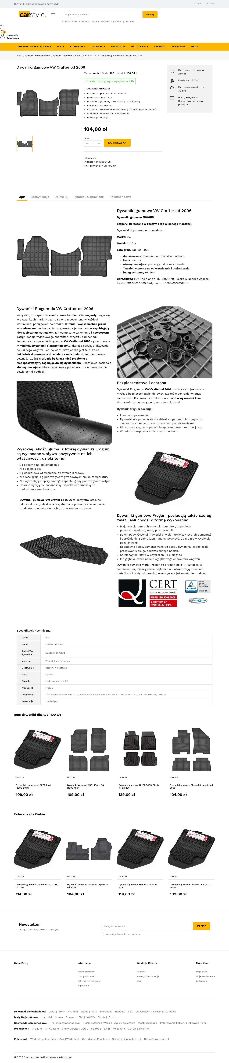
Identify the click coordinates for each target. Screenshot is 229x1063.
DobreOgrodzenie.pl (156, 1040)
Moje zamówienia (205, 977)
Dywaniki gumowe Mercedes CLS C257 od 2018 (37, 887)
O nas (197, 3)
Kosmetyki (77, 46)
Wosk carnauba (147, 1023)
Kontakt (210, 3)
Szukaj (150, 14)
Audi (81, 55)
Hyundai (73, 1012)
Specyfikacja (44, 197)
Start (19, 55)
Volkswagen (143, 1012)
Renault (120, 1012)
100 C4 (98, 55)
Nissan (59, 1018)
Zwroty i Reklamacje (148, 977)
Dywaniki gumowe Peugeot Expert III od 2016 (87, 887)
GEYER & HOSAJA (139, 1029)
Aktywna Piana (197, 1023)
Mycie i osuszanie (124, 1023)
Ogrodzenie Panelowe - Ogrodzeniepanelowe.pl (111, 1040)
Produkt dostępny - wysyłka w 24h (110, 81)
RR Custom (52, 1029)
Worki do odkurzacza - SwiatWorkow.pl (54, 1040)
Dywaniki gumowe (122, 21)
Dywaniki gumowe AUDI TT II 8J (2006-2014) (33, 787)
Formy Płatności (86, 977)
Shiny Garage (70, 1029)
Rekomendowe (135, 197)
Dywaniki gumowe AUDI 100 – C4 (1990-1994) (85, 787)
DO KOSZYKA (118, 142)
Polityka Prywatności (89, 982)
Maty (60, 46)
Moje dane (201, 972)
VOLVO (90, 1018)
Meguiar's (119, 1029)
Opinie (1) (68, 197)
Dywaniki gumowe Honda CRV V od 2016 (137, 887)
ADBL (84, 1029)
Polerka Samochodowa (76, 21)
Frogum (20, 778)
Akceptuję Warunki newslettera (122, 935)
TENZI (106, 1029)
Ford (94, 1012)
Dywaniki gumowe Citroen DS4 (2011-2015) (190, 887)
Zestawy (160, 46)
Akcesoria (98, 46)
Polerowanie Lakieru (172, 1023)
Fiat (130, 1012)
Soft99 (95, 1029)
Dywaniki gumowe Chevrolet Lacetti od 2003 (191, 787)
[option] (48, 103)
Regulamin (83, 986)
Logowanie (12, 35)
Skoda (84, 1012)
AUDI (52, 1012)
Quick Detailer (101, 21)
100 (89, 55)
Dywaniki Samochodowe (34, 46)
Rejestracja (13, 38)
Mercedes (106, 1012)
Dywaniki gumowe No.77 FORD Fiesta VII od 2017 (138, 787)
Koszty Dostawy (86, 972)
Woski (107, 1023)
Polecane (178, 46)
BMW (61, 1012)
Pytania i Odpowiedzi (100, 197)
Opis (23, 197)
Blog (194, 46)
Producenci (139, 46)
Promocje (118, 46)
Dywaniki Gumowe (65, 55)
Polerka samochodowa (65, 1023)
